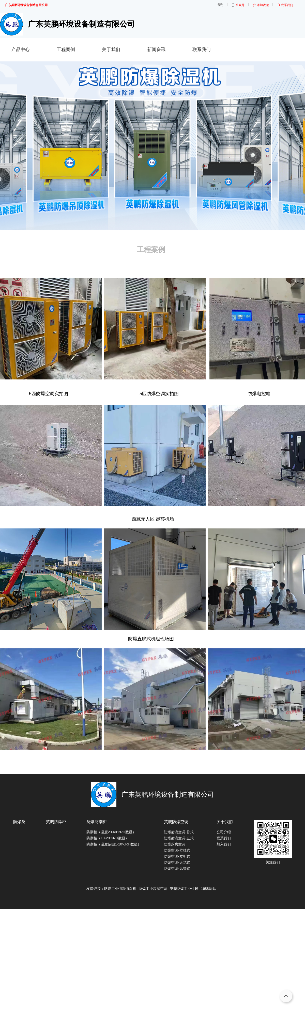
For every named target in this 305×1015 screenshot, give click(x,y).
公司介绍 (224, 832)
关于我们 (111, 49)
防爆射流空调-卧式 (179, 832)
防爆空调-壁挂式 (177, 850)
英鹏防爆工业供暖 (184, 889)
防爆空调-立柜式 (177, 856)
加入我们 (224, 844)
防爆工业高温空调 (153, 889)
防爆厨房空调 (174, 844)
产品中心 (20, 49)
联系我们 (201, 49)
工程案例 (66, 49)
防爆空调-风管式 (177, 869)
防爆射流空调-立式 (179, 838)
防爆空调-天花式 (177, 862)
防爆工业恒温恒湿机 (120, 889)
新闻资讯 (156, 49)
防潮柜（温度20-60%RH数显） (111, 832)
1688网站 (208, 889)
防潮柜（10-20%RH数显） (107, 838)
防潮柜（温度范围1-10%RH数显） (113, 844)
